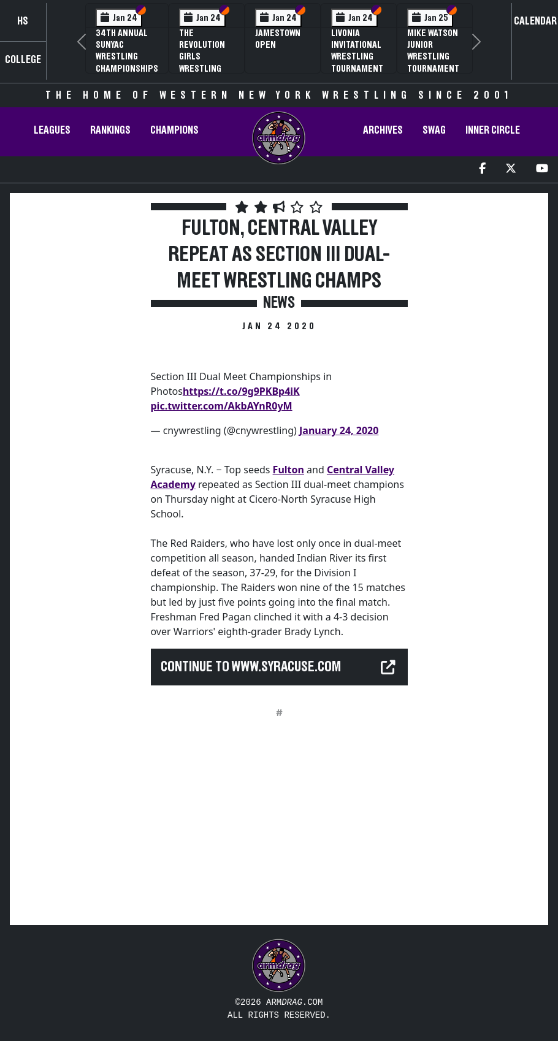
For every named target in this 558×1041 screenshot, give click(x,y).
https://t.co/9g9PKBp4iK (241, 391)
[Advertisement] (79, 416)
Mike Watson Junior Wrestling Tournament (433, 51)
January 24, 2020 (338, 430)
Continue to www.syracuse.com (251, 667)
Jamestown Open (277, 39)
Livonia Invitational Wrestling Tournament (357, 51)
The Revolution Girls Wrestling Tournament (205, 56)
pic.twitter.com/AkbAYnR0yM (221, 406)
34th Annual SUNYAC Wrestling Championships (127, 51)
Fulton (288, 469)
